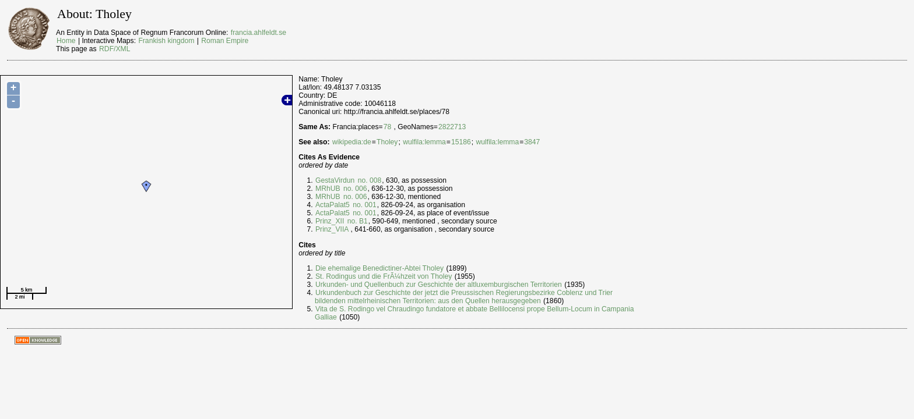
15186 (461, 142)
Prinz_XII (329, 221)
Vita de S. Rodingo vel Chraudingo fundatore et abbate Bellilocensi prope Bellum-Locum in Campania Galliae (474, 313)
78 (388, 127)
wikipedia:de (351, 142)
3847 (532, 142)
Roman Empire (224, 41)
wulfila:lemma (424, 142)
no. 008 (368, 180)
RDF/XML (114, 49)
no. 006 (354, 188)
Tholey (387, 142)
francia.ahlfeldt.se (258, 33)
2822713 (452, 127)
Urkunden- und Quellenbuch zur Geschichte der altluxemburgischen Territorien (438, 284)
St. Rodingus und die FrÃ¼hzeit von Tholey (383, 276)
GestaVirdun (334, 180)
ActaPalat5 (332, 205)
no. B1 (356, 221)
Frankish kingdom (166, 41)
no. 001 (364, 205)
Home (66, 41)
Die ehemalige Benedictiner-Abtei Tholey (379, 268)
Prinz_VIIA (332, 229)
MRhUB (327, 188)
